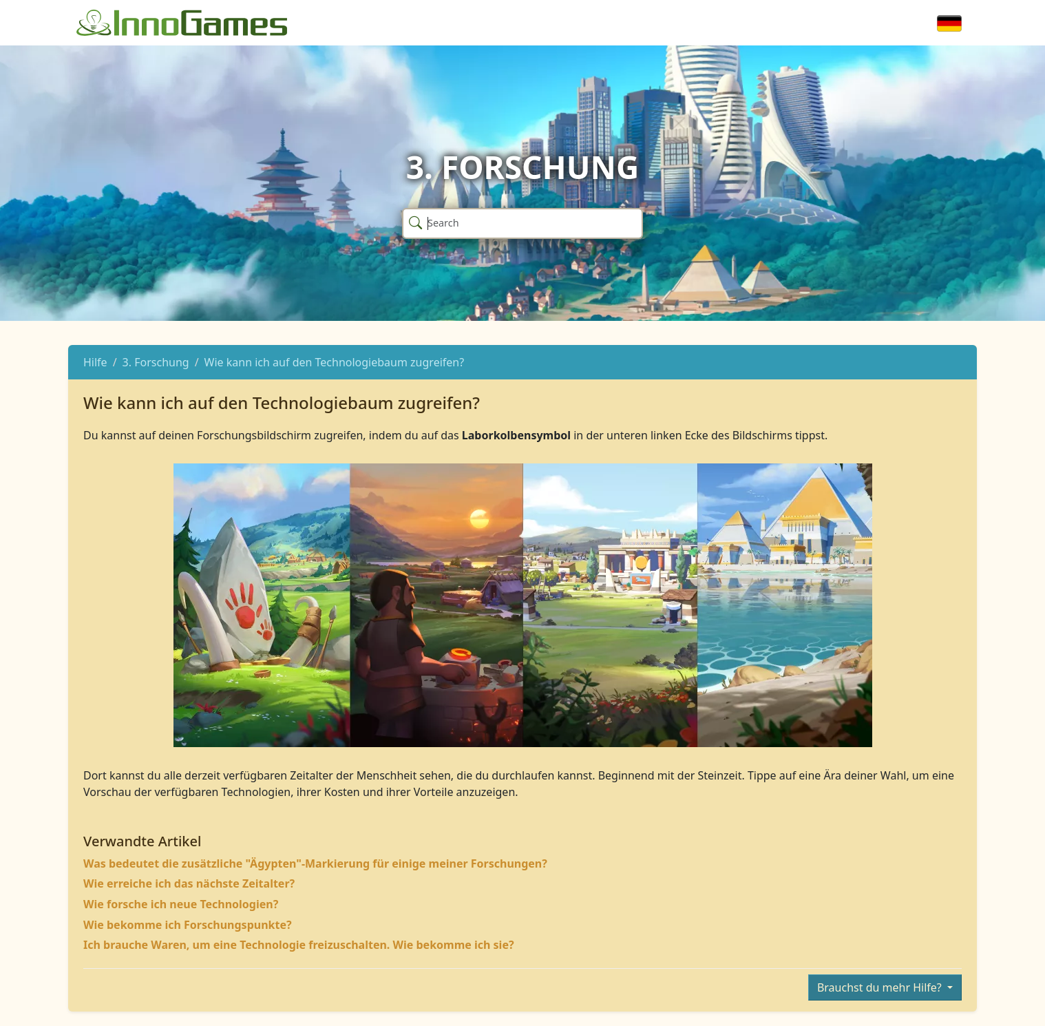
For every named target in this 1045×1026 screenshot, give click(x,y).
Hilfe (95, 362)
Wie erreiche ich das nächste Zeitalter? (189, 883)
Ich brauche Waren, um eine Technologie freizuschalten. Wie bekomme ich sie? (298, 944)
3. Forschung (156, 362)
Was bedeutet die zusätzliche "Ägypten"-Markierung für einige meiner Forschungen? (315, 863)
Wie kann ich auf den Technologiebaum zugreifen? (334, 362)
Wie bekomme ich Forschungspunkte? (187, 924)
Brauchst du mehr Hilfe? (880, 987)
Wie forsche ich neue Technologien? (180, 904)
